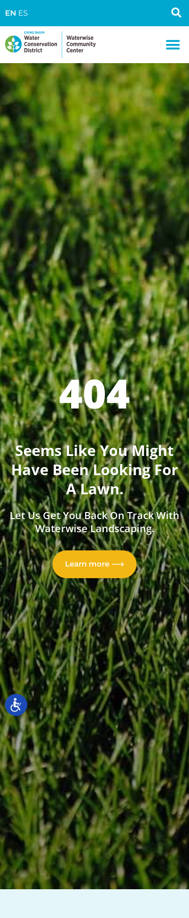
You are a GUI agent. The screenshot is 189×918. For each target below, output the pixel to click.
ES (23, 13)
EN (10, 13)
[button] (172, 44)
